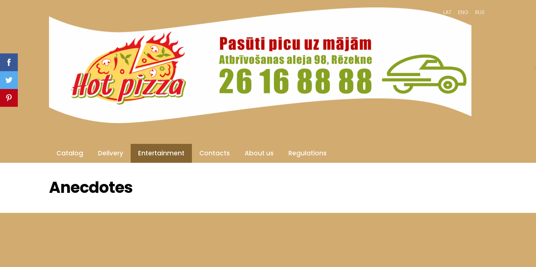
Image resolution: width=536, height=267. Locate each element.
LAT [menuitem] (447, 12)
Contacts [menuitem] (214, 153)
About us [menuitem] (259, 153)
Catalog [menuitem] (69, 153)
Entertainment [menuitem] (161, 153)
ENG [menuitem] (463, 12)
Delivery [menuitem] (110, 153)
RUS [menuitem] (479, 12)
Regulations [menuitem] (307, 153)
